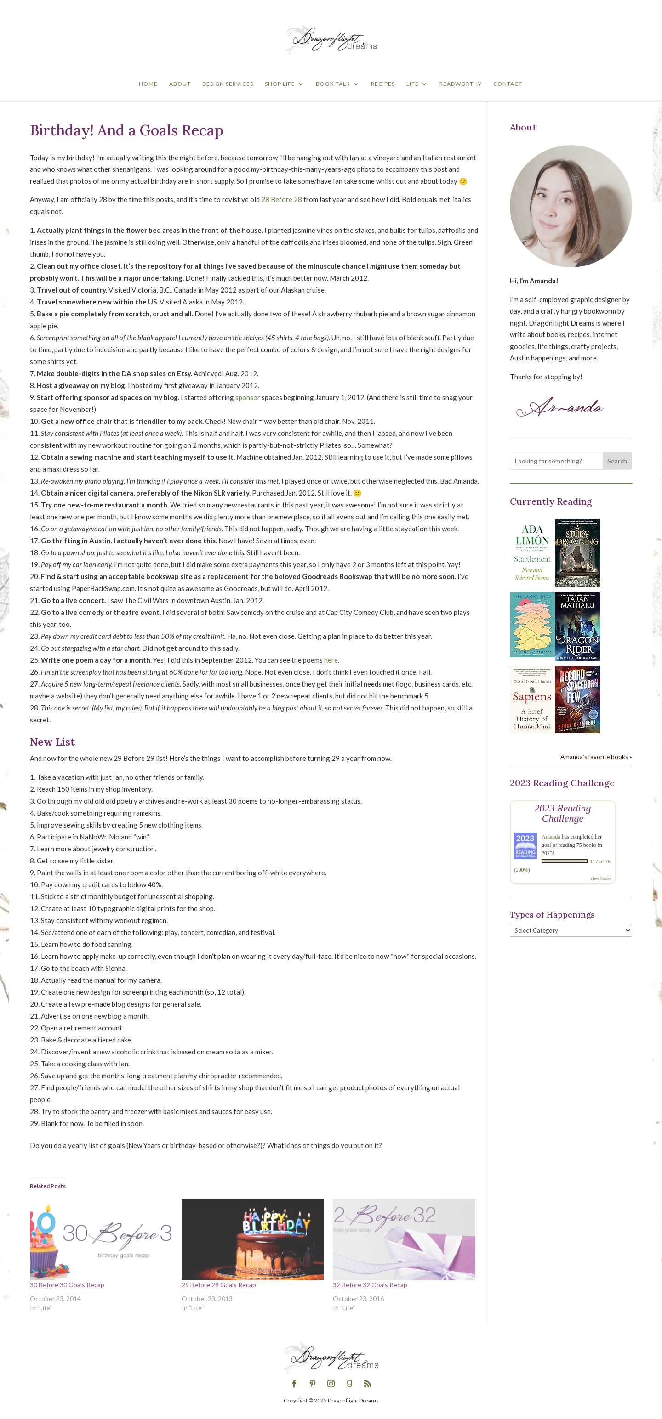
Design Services (227, 84)
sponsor (247, 397)
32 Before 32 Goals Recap (370, 1285)
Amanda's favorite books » (596, 756)
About (180, 84)
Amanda (551, 836)
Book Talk (333, 84)
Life (412, 84)
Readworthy (460, 84)
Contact (507, 84)
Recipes (383, 84)
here (331, 660)
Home (148, 84)
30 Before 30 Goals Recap (67, 1285)
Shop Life (280, 84)
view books (600, 878)
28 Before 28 (281, 199)
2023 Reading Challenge (563, 813)
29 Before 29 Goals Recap (219, 1285)
